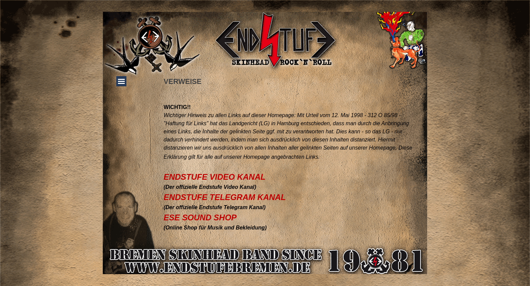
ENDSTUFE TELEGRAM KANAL (225, 197)
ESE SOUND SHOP (200, 217)
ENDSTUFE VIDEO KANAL (214, 176)
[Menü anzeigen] (121, 81)
